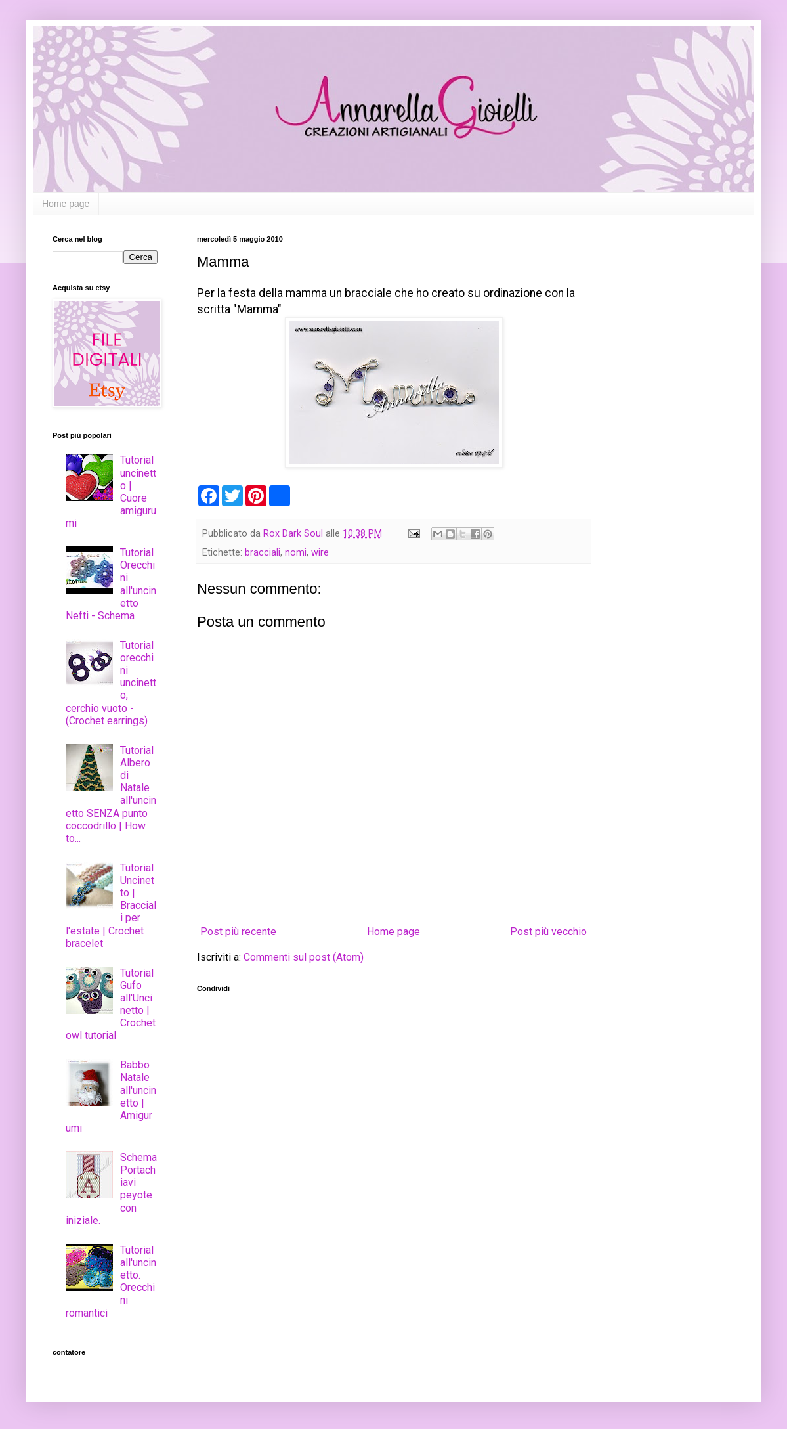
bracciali (262, 552)
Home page (65, 203)
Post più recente (238, 931)
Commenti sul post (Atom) (304, 957)
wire (320, 552)
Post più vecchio (548, 931)
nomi (296, 552)
